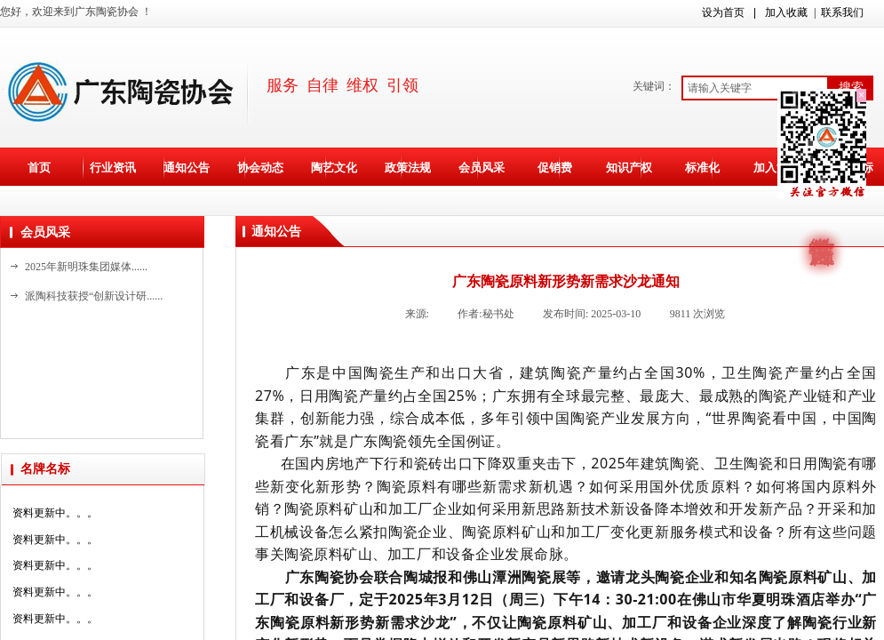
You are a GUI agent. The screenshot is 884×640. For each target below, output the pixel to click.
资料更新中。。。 (55, 516)
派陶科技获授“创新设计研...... (94, 296)
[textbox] (755, 88)
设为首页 (723, 12)
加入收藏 (786, 12)
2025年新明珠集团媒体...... (86, 266)
